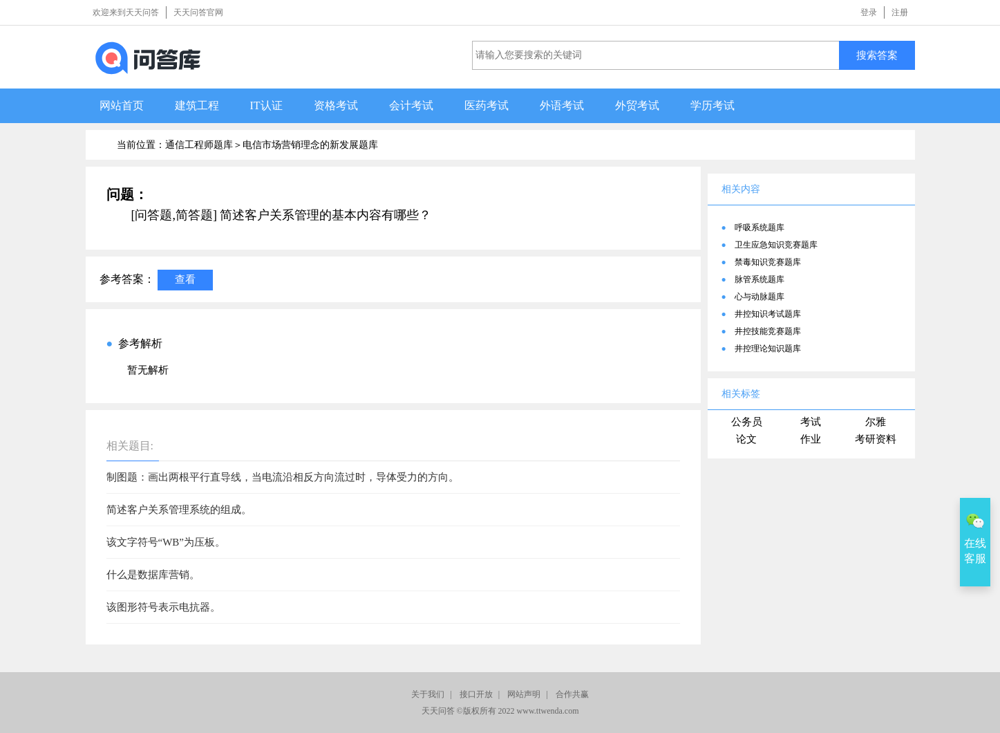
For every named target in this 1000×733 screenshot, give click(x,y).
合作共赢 (572, 694)
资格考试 (336, 105)
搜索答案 (877, 55)
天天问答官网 (198, 12)
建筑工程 (197, 105)
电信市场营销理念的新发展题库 (310, 145)
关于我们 (427, 694)
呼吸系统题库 (759, 227)
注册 (899, 12)
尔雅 (875, 421)
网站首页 (122, 105)
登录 (868, 12)
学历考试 (712, 105)
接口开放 (476, 694)
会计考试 (411, 105)
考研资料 (875, 439)
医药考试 (486, 105)
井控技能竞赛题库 (768, 331)
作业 (810, 439)
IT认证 (266, 105)
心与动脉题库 (759, 296)
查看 (185, 279)
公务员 (746, 421)
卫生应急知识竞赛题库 (776, 245)
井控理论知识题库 (768, 348)
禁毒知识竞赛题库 (768, 262)
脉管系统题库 (759, 279)
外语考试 (562, 105)
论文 (746, 439)
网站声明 (523, 694)
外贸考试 (637, 105)
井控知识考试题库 (768, 314)
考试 (810, 421)
